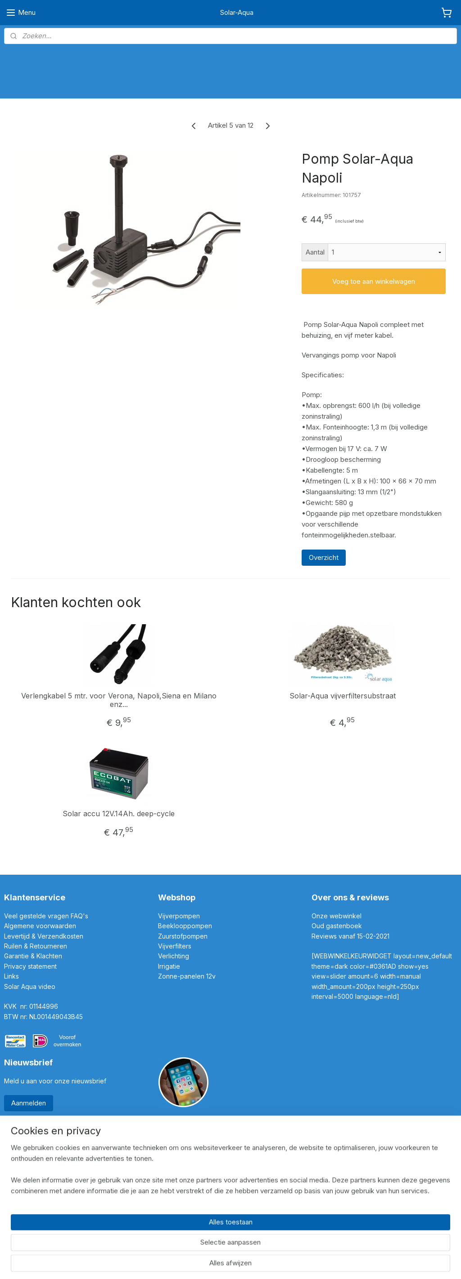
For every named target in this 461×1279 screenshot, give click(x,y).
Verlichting (173, 956)
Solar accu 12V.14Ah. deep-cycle (119, 814)
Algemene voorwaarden (40, 926)
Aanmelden (28, 1103)
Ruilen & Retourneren (36, 946)
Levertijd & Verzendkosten (43, 936)
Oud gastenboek (338, 926)
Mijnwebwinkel (325, 1262)
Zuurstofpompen (183, 936)
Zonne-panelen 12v (187, 976)
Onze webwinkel (337, 916)
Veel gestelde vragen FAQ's (46, 916)
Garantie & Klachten (33, 956)
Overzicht (324, 557)
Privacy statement (31, 966)
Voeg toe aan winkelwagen (373, 281)
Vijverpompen (179, 916)
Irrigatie (169, 966)
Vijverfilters (174, 946)
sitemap (195, 1262)
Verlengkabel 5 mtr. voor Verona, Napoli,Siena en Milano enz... (119, 700)
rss (213, 1262)
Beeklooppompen (185, 926)
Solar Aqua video (29, 986)
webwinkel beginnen (246, 1262)
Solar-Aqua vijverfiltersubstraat (342, 696)
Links (11, 976)
